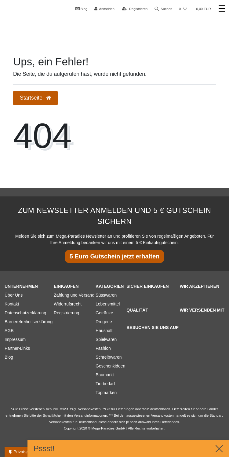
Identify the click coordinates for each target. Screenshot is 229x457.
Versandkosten (60, 422)
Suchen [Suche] (163, 9)
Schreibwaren (109, 357)
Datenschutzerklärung (25, 312)
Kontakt (12, 304)
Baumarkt (105, 374)
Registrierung (66, 312)
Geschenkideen (110, 366)
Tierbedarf (105, 383)
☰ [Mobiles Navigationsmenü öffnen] (222, 8)
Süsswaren (106, 295)
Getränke (104, 312)
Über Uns (14, 295)
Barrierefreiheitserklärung (29, 321)
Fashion (103, 348)
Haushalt (104, 330)
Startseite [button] (35, 98)
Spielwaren (106, 339)
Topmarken (106, 392)
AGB (9, 330)
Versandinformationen (90, 415)
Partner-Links (17, 348)
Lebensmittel (108, 304)
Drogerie (104, 321)
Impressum (15, 339)
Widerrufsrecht (68, 304)
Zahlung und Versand (74, 295)
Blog (81, 8)
